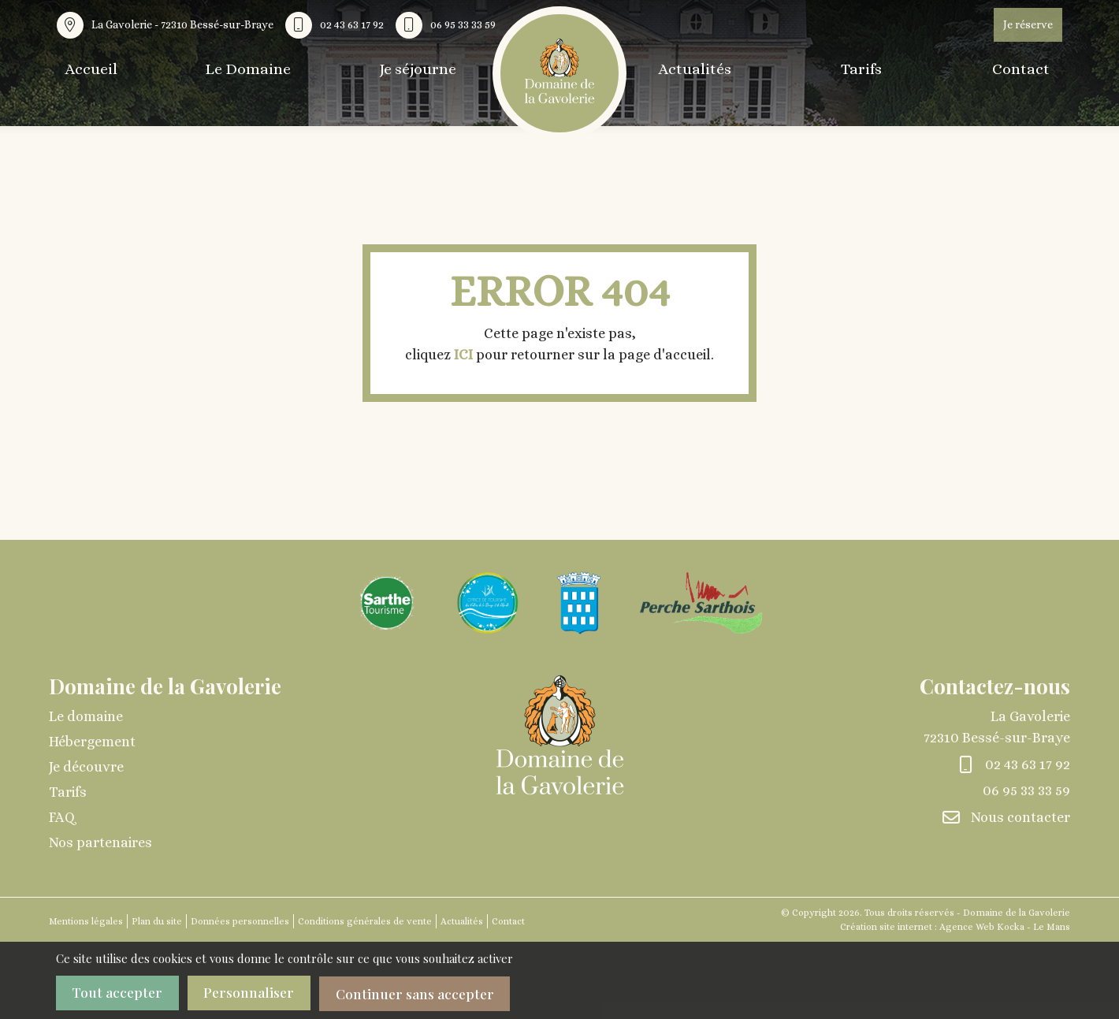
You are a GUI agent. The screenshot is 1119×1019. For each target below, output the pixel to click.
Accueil (89, 69)
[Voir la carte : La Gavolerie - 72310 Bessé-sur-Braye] (169, 25)
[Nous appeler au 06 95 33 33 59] (450, 25)
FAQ (62, 817)
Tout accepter (118, 993)
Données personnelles (240, 921)
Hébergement (92, 741)
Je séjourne (424, 69)
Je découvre (86, 767)
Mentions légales (86, 921)
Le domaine (86, 716)
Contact (1028, 69)
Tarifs (863, 69)
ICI (463, 355)
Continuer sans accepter (430, 993)
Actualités (692, 69)
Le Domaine (251, 69)
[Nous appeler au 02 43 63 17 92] (338, 25)
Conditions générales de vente (365, 921)
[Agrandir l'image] (386, 601)
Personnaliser (256, 993)
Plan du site (157, 921)
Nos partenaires (100, 842)
